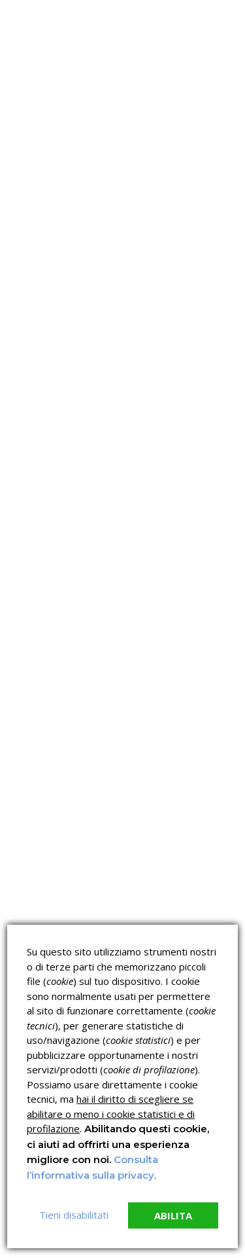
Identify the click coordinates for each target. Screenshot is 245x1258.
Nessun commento (55, 331)
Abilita (173, 1215)
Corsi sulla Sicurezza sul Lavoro (59, 905)
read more (58, 494)
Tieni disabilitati (73, 1214)
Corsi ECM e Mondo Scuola (178, 905)
